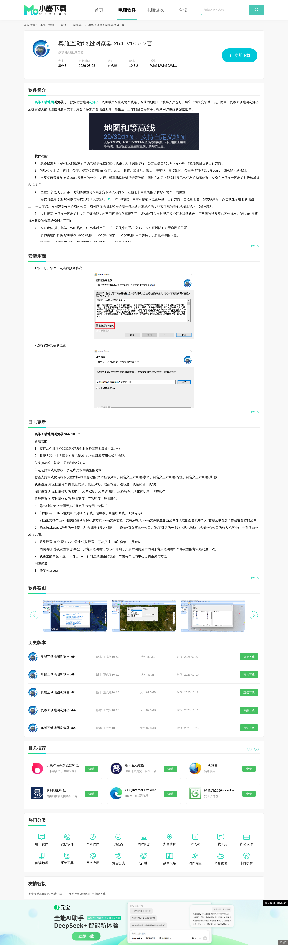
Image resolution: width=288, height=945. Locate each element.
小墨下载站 (47, 25)
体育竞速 (220, 859)
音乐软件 (92, 840)
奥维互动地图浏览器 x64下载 (106, 25)
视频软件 (67, 840)
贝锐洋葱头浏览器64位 (62, 765)
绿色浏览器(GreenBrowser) (221, 790)
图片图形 (144, 840)
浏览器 (77, 25)
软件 (63, 25)
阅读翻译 (41, 859)
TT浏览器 (211, 765)
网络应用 (92, 859)
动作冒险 (195, 859)
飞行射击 (144, 859)
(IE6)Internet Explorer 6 (141, 790)
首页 (99, 10)
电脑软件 (127, 10)
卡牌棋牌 (246, 859)
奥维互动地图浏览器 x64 (58, 656)
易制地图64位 (56, 790)
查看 (91, 768)
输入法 (195, 840)
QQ (108, 199)
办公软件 (246, 840)
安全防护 (169, 840)
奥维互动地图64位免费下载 (45, 893)
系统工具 (67, 859)
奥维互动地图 (44, 102)
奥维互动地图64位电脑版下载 (87, 893)
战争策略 (169, 859)
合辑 (183, 10)
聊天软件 (41, 840)
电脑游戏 (155, 10)
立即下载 (239, 57)
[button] (254, 615)
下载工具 (220, 840)
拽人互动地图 (134, 765)
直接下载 (249, 656)
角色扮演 (118, 859)
